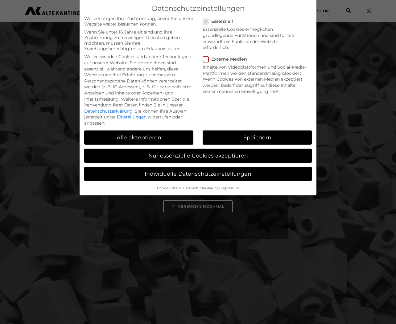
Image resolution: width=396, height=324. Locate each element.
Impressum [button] (230, 188)
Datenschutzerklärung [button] (201, 188)
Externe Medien (227, 59)
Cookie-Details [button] (169, 188)
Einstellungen (131, 117)
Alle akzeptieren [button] (139, 137)
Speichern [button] (257, 137)
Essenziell (220, 21)
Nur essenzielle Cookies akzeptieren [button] (198, 155)
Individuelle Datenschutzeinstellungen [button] (198, 173)
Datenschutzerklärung (108, 111)
